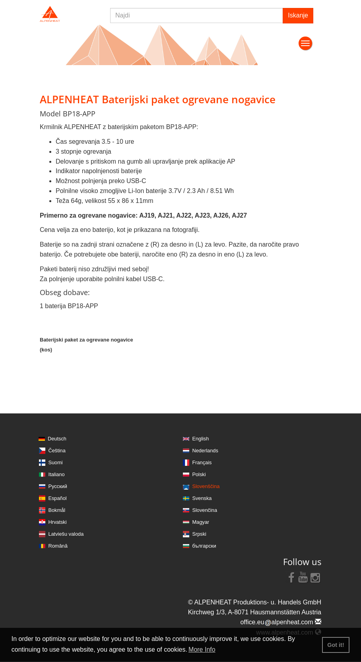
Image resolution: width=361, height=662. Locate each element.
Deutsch (57, 439)
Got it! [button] (335, 645)
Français (202, 462)
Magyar (200, 522)
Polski (199, 474)
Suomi (55, 462)
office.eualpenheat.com (280, 622)
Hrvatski (57, 522)
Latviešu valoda (65, 534)
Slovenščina (205, 486)
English (200, 439)
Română (57, 546)
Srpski (199, 534)
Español (57, 498)
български (204, 546)
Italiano (56, 474)
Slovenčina (204, 510)
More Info (201, 649)
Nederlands (205, 451)
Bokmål (56, 510)
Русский (57, 486)
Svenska (202, 498)
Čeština (56, 451)
